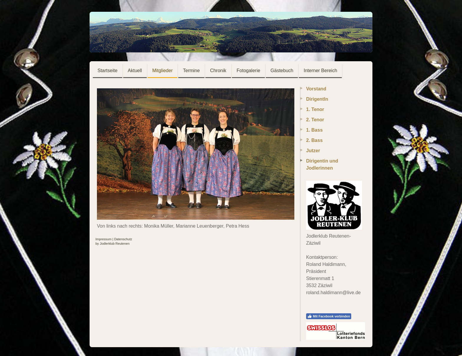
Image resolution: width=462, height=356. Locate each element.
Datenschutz (123, 239)
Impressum (103, 239)
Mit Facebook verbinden (328, 316)
